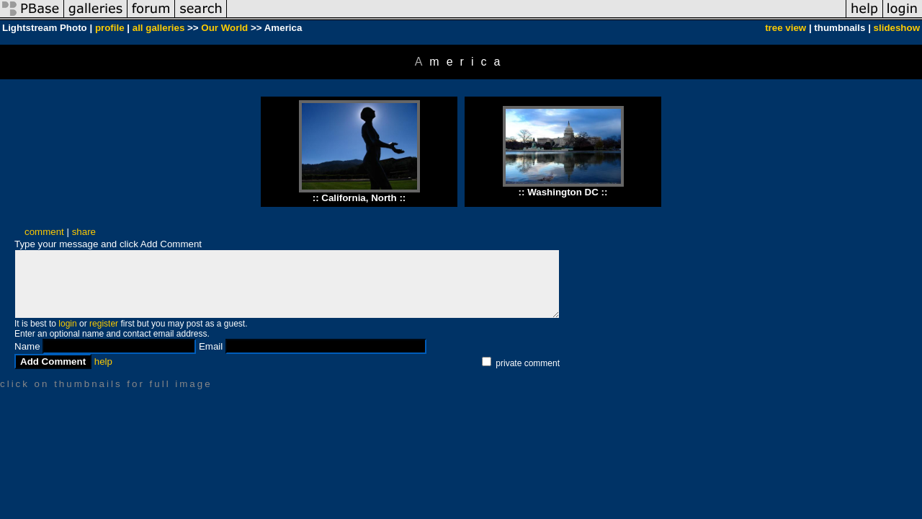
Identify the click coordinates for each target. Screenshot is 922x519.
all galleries (159, 27)
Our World (224, 27)
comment (44, 231)
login (67, 324)
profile (110, 27)
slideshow (897, 27)
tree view (785, 27)
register (103, 324)
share (84, 231)
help (103, 361)
